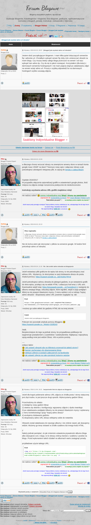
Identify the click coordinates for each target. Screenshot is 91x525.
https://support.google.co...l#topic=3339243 (39, 324)
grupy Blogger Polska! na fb (80, 198)
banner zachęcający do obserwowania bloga (43, 350)
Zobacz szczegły (34, 504)
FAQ (9, 26)
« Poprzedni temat (70, 31)
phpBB (25, 520)
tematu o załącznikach (74, 170)
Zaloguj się (49, 147)
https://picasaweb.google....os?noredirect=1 (60, 287)
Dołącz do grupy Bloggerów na (45, 151)
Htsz (2, 159)
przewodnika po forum (58, 198)
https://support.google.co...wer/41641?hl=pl (53, 277)
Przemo (59, 520)
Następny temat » (84, 31)
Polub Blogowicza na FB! (65, 147)
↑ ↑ (40, 522)
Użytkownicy (26, 26)
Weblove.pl (32, 520)
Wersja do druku (84, 506)
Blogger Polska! (40, 26)
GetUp (3, 50)
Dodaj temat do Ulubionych (80, 504)
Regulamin (60, 26)
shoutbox (53, 522)
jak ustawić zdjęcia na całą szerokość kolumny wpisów (47, 355)
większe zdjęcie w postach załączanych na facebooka (47, 353)
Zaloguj (81, 26)
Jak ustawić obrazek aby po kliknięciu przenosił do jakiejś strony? (51, 348)
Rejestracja (71, 26)
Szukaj (16, 26)
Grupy (51, 26)
